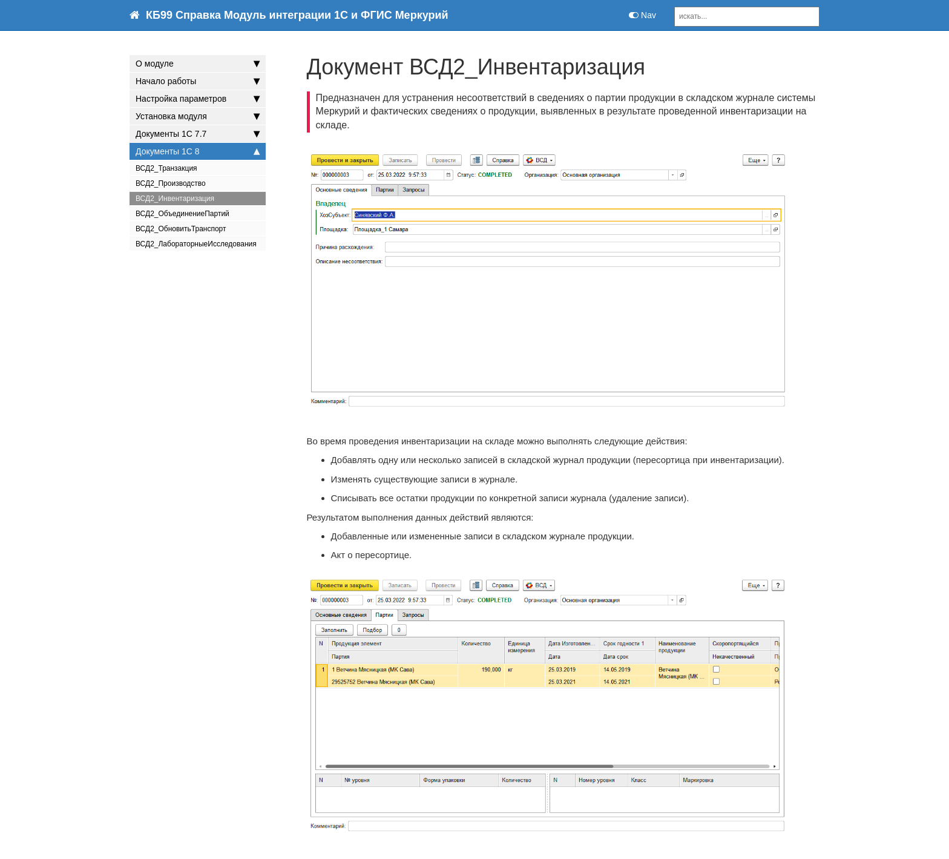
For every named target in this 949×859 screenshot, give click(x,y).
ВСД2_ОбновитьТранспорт (181, 229)
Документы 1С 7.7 (198, 134)
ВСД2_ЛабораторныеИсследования (196, 244)
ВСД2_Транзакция (166, 168)
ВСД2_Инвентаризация (175, 198)
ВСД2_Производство (171, 183)
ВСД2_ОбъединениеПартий (182, 213)
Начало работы (198, 81)
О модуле (198, 64)
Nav (642, 15)
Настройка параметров (198, 99)
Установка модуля (198, 116)
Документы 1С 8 (198, 151)
